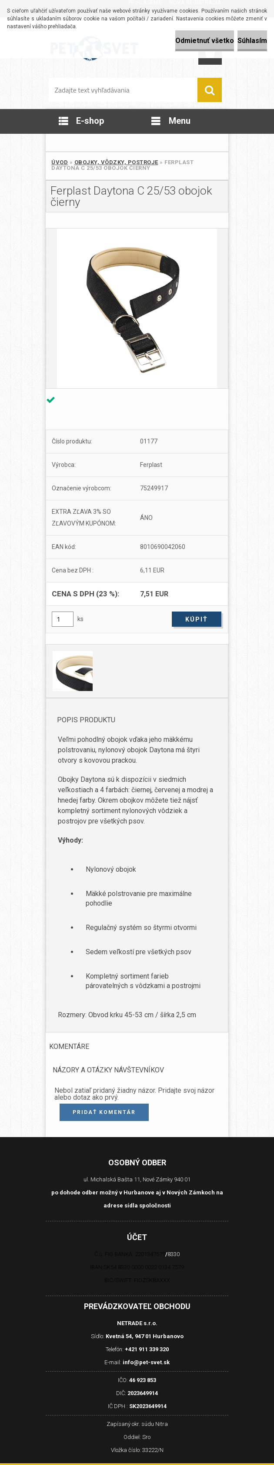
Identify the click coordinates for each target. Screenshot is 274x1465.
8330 (173, 1254)
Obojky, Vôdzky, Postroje (116, 162)
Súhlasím (252, 40)
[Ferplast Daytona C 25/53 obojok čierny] (137, 308)
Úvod (59, 162)
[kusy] (63, 619)
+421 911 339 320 (147, 1349)
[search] (209, 90)
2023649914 (142, 1393)
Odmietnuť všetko (204, 40)
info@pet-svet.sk (146, 1362)
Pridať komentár (104, 1112)
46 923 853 (142, 1380)
